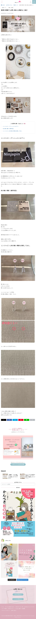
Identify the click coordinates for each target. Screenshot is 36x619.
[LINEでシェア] (26, 420)
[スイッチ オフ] (30, 2)
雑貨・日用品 (11, 7)
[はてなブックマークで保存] (15, 420)
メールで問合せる (18, 599)
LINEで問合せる (18, 594)
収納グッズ (4, 7)
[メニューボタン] (2, 2)
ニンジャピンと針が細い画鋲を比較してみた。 (13, 130)
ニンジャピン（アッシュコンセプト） (11, 126)
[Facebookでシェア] (9, 420)
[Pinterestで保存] (21, 420)
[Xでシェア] (3, 420)
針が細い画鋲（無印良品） (8, 128)
